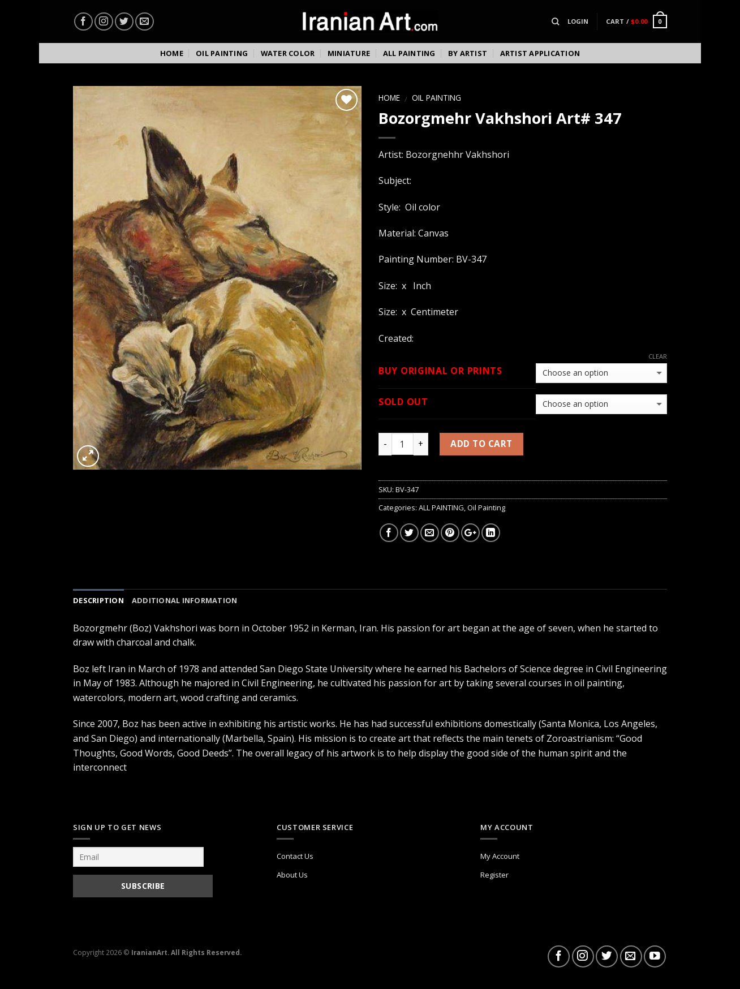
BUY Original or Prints (440, 371)
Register (494, 875)
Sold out (403, 402)
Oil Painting (222, 53)
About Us (292, 875)
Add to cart (481, 443)
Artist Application (540, 53)
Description (98, 600)
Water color (288, 53)
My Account (499, 856)
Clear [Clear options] (657, 356)
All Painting (409, 53)
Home (171, 53)
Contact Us (295, 856)
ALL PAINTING (441, 507)
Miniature (349, 53)
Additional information (185, 600)
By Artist (467, 53)
